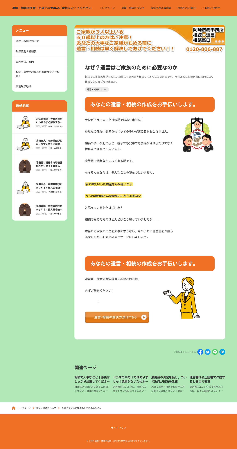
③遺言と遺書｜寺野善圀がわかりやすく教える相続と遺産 (49, 169)
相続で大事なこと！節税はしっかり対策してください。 (92, 381)
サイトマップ (118, 428)
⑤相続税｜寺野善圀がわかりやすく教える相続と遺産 (49, 212)
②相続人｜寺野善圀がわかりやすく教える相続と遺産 (49, 147)
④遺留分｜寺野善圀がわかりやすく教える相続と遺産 (49, 190)
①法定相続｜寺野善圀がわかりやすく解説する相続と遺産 (49, 125)
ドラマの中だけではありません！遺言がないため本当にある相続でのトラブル (130, 381)
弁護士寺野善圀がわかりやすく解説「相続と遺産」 (55, 129)
